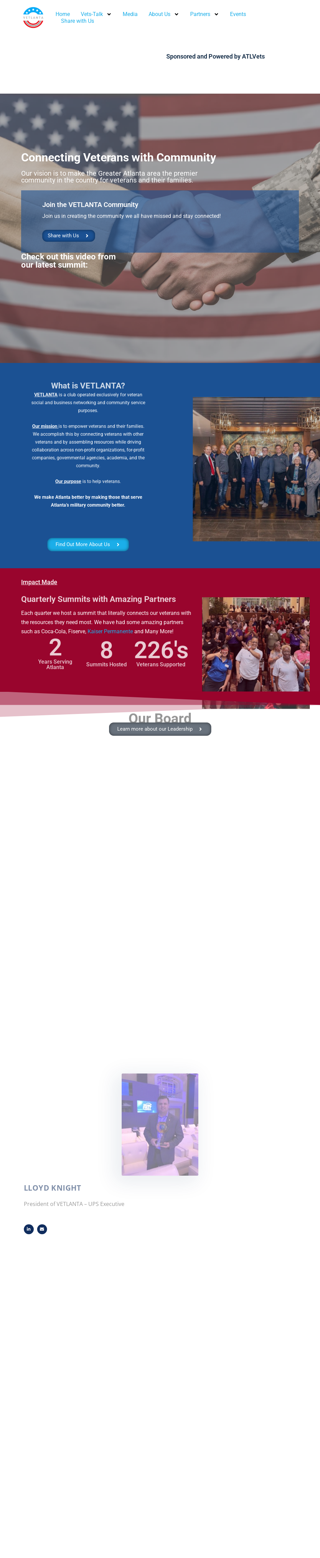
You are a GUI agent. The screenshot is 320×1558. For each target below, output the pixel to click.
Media (130, 14)
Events (238, 14)
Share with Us (77, 21)
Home (63, 14)
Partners (204, 14)
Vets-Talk (96, 14)
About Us (164, 14)
